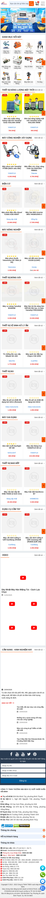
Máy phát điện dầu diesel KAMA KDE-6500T (12, 213)
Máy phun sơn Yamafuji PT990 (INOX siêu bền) (11, 167)
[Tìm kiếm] (31, 3)
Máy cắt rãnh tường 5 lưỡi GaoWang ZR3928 (12, 539)
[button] (43, 830)
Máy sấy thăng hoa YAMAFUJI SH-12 (34, 447)
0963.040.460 (14, 869)
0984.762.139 (13, 873)
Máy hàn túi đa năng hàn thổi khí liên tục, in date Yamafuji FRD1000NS (34, 308)
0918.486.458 (12, 862)
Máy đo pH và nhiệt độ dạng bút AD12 (34, 401)
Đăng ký (23, 781)
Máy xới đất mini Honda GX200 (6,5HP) (34, 259)
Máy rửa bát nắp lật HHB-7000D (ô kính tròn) (12, 493)
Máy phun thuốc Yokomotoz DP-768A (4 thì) (11, 260)
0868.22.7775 (14, 866)
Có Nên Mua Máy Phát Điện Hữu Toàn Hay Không (12, 638)
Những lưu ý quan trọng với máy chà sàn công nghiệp (29, 719)
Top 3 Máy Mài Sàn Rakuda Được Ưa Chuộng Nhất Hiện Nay (30, 740)
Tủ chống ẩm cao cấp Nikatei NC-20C (12, 355)
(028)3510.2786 (37, 860)
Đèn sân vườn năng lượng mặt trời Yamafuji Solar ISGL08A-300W (11, 120)
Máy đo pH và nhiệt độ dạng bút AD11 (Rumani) (12, 401)
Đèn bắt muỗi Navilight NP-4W (12, 447)
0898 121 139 (18, 878)
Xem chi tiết (7, 703)
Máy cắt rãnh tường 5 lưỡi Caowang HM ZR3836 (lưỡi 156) (34, 540)
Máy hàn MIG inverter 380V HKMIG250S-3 (34, 213)
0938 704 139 (13, 875)
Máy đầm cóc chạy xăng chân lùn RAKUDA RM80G (34, 168)
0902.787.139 (15, 860)
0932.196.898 (26, 860)
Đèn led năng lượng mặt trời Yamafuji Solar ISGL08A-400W (34, 120)
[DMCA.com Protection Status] (21, 826)
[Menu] (42, 3)
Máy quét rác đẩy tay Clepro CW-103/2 (34, 355)
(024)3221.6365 (34, 862)
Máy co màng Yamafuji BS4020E (12, 307)
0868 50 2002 (18, 880)
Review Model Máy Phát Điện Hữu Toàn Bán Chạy (33, 614)
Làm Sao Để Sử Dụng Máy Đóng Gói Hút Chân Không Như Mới (34, 638)
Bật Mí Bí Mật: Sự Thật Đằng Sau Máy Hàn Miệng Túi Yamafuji (11, 615)
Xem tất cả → (39, 90)
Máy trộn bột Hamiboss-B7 (34, 493)
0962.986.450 (13, 864)
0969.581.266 (13, 871)
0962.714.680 (22, 862)
